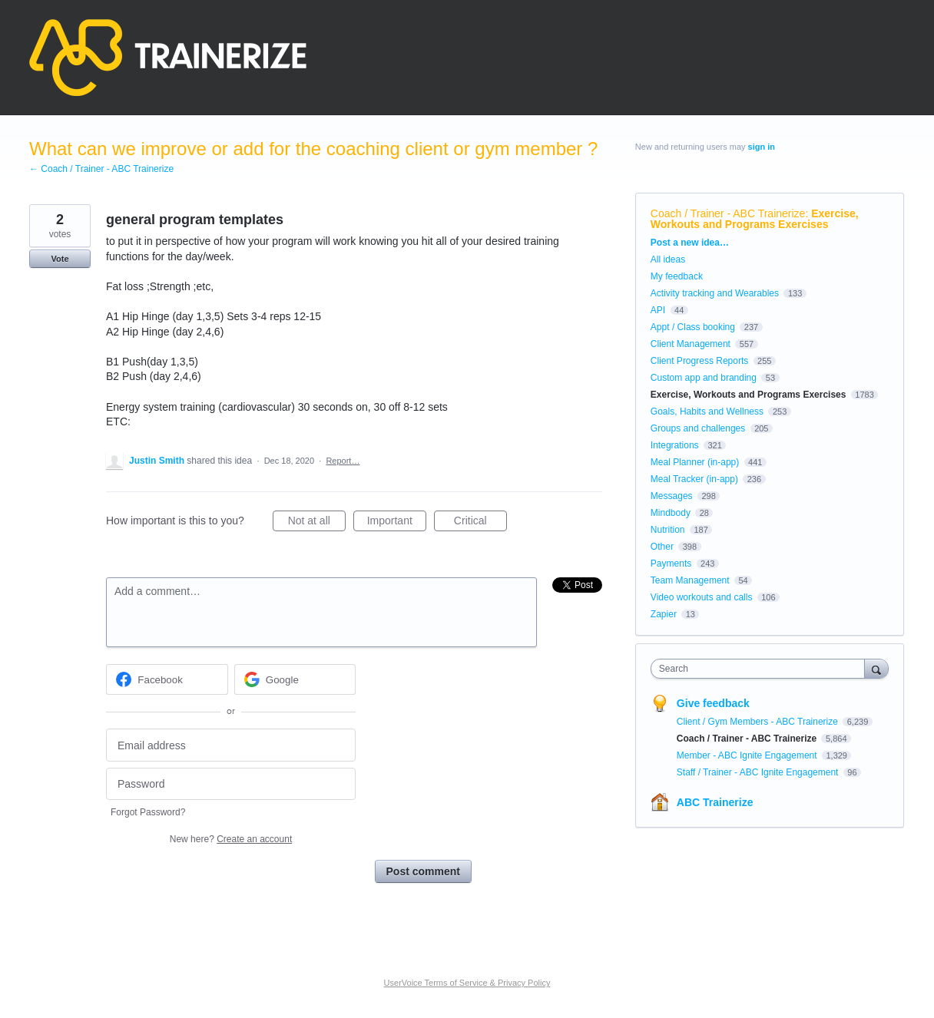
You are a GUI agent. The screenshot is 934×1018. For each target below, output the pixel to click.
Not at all (317, 522)
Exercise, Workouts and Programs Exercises (755, 218)
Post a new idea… (690, 242)
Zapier (664, 614)
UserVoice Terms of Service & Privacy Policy (467, 982)
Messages (672, 496)
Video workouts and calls (702, 597)
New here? (231, 839)
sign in (761, 146)
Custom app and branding (704, 377)
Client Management (690, 344)
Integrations (675, 445)
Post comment (423, 871)
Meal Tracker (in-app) (694, 479)
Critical (480, 522)
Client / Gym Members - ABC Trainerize (758, 721)
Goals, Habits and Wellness (707, 411)
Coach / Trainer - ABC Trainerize (728, 213)
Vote (59, 258)
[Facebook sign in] (167, 679)
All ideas (668, 259)
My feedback (677, 276)
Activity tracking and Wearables (715, 293)
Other (662, 546)
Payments (671, 563)
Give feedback (713, 703)
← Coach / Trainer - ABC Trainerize (101, 169)
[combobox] (761, 668)
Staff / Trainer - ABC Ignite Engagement (759, 772)
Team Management (690, 580)
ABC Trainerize (715, 802)
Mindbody (671, 512)
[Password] (231, 784)
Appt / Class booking (693, 327)
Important (396, 522)
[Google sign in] (295, 679)
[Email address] (231, 745)
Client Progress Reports (699, 360)
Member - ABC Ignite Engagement (748, 755)
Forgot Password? (148, 812)
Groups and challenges (698, 428)
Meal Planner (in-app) (695, 462)
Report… (342, 460)
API (658, 310)
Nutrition (668, 529)
